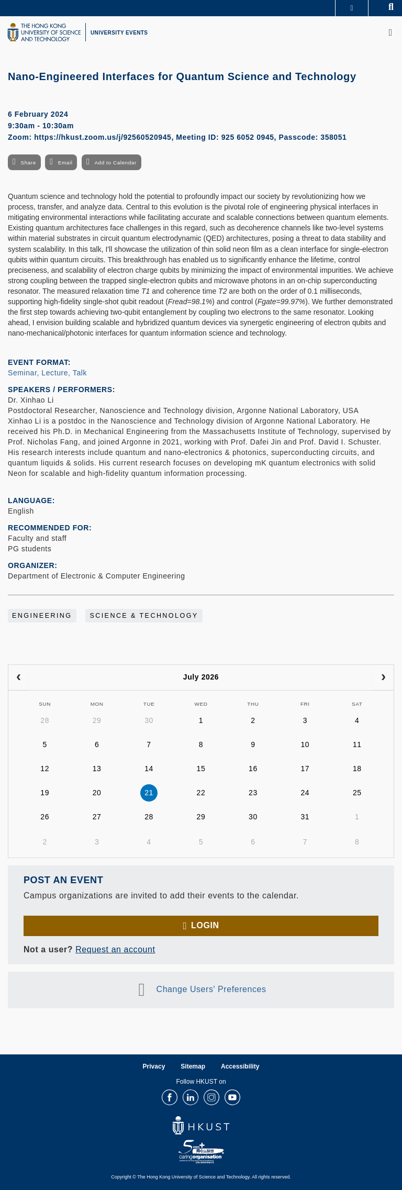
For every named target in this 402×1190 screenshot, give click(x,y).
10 (304, 744)
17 (304, 768)
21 (148, 792)
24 (304, 792)
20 (97, 792)
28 (44, 720)
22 (201, 792)
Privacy (154, 1066)
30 (148, 720)
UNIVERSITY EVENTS (119, 33)
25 (357, 792)
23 (253, 792)
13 (97, 768)
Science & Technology (144, 615)
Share (28, 162)
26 (44, 817)
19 (44, 792)
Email (65, 162)
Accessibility (240, 1066)
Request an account (115, 949)
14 (148, 768)
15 (201, 768)
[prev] (18, 677)
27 (97, 817)
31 (304, 817)
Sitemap (193, 1066)
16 (253, 768)
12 (44, 768)
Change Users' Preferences (211, 989)
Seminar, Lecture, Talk (47, 373)
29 (97, 720)
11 (357, 744)
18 (357, 768)
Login (205, 925)
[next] (383, 677)
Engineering (42, 615)
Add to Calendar (115, 162)
